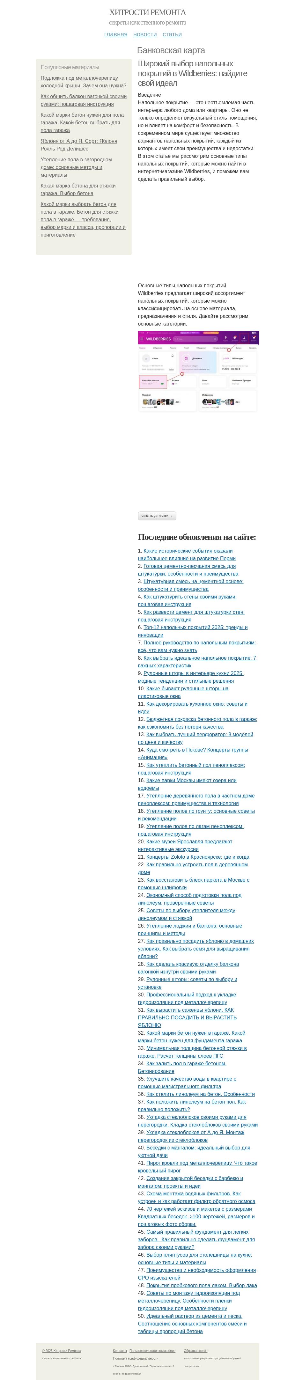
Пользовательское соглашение (152, 1351)
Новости (145, 34)
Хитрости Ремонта (147, 12)
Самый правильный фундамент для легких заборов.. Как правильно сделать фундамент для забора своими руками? (196, 1239)
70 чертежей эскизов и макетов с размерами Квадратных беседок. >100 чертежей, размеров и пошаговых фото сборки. (196, 1216)
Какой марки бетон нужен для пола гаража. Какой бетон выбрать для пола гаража (82, 122)
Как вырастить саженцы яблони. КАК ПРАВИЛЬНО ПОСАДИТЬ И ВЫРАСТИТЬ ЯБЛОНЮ (187, 1017)
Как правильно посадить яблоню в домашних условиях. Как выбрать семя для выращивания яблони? (196, 948)
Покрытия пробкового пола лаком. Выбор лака (201, 1285)
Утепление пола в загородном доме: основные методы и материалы (76, 167)
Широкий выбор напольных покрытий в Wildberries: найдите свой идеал (192, 73)
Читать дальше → (157, 516)
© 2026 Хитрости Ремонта (61, 1351)
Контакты (120, 1351)
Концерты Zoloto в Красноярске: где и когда (197, 857)
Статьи (172, 34)
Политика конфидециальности (136, 1358)
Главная (116, 34)
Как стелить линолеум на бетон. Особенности (200, 1094)
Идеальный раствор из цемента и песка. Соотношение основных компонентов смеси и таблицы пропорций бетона (192, 1323)
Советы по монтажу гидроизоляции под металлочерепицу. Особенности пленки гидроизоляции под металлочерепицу (189, 1300)
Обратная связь (196, 1351)
